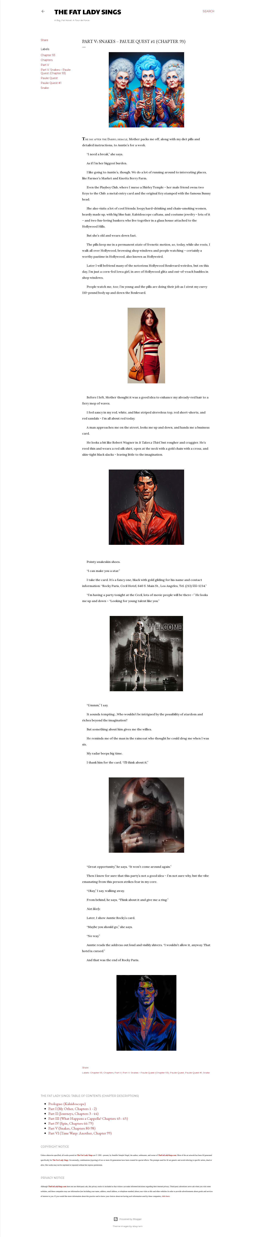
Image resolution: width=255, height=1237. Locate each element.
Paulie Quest (49, 78)
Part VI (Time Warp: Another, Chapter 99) (80, 1133)
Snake (45, 88)
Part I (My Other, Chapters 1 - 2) (72, 1108)
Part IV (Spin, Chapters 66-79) (70, 1123)
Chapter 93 (48, 55)
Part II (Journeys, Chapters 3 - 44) (73, 1113)
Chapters (47, 60)
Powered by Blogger (127, 1219)
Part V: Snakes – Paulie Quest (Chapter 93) (56, 71)
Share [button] (44, 40)
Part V (45, 65)
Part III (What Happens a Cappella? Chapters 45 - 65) (88, 1118)
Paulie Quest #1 (51, 83)
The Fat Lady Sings (87, 11)
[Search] (208, 11)
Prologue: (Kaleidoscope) (67, 1103)
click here (165, 1196)
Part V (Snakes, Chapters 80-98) (71, 1128)
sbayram (137, 1226)
